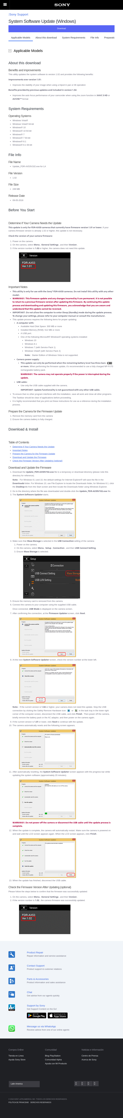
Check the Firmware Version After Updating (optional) (37, 460)
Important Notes (20, 450)
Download (61, 28)
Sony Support (18, 14)
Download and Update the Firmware (29, 457)
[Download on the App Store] (58, 1015)
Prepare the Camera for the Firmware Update (34, 453)
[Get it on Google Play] (37, 1015)
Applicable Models (29, 50)
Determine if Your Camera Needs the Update (34, 446)
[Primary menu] (5, 5)
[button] (20, 38)
